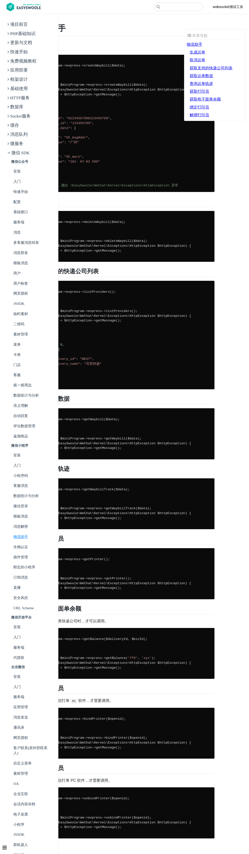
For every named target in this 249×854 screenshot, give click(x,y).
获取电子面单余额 (205, 99)
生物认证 (20, 547)
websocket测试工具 (228, 7)
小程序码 (20, 475)
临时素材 (20, 314)
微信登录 (20, 506)
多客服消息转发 (26, 242)
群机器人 (20, 844)
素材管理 (20, 334)
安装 (17, 171)
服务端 (18, 222)
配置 (17, 202)
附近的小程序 (24, 567)
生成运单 (197, 52)
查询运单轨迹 (201, 83)
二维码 (18, 324)
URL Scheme (23, 608)
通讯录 (18, 727)
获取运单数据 (201, 75)
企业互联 (20, 794)
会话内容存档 (24, 804)
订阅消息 (20, 577)
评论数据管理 (24, 426)
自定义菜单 (22, 763)
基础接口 (20, 212)
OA (16, 783)
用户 (17, 273)
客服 (17, 375)
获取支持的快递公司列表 (211, 68)
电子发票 (20, 814)
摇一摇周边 (22, 385)
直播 (17, 587)
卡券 (17, 354)
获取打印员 (199, 91)
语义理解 (20, 405)
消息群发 (20, 252)
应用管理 (20, 707)
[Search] (178, 7)
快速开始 (20, 191)
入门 (17, 181)
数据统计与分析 (26, 395)
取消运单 (197, 60)
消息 (17, 232)
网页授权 (20, 293)
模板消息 (20, 263)
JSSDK (19, 303)
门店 (17, 365)
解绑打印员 (199, 115)
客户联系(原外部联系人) (30, 750)
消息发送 (20, 717)
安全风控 (20, 598)
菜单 (17, 344)
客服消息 (20, 485)
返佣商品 (20, 436)
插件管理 (20, 557)
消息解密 (20, 526)
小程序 (18, 824)
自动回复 (20, 416)
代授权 (18, 657)
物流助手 (20, 536)
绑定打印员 (199, 107)
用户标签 (20, 283)
